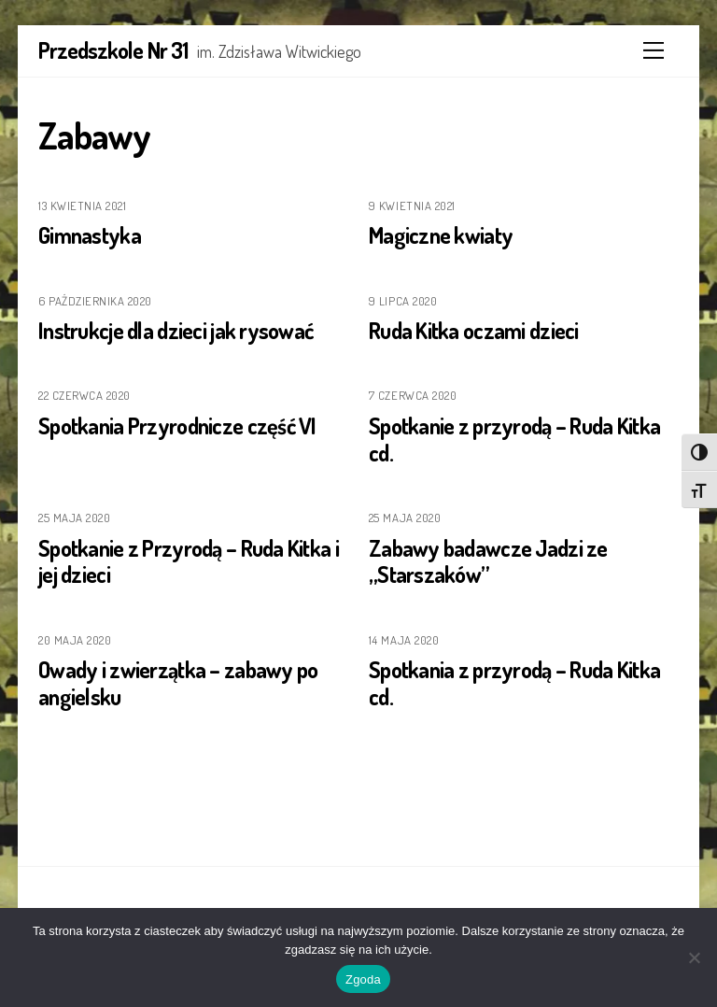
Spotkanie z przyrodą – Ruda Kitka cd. (514, 439)
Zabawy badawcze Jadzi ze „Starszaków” (488, 561)
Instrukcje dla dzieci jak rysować (175, 330)
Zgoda (363, 979)
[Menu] (653, 50)
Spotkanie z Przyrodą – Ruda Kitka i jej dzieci (188, 561)
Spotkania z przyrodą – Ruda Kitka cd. (514, 683)
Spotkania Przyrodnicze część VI (177, 425)
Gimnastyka (89, 234)
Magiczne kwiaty (441, 234)
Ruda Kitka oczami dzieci (474, 330)
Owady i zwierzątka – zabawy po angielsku (177, 683)
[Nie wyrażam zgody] (693, 957)
